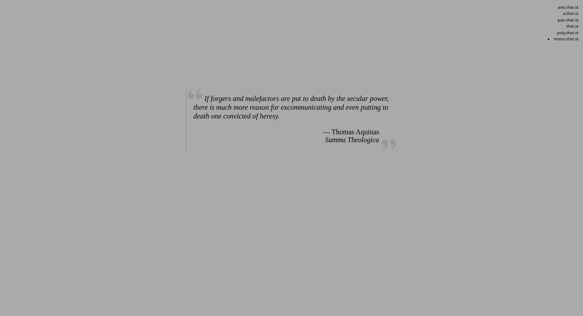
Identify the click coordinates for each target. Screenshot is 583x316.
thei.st (572, 26)
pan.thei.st (568, 20)
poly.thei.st (568, 33)
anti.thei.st (568, 7)
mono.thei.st (566, 39)
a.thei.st (571, 13)
